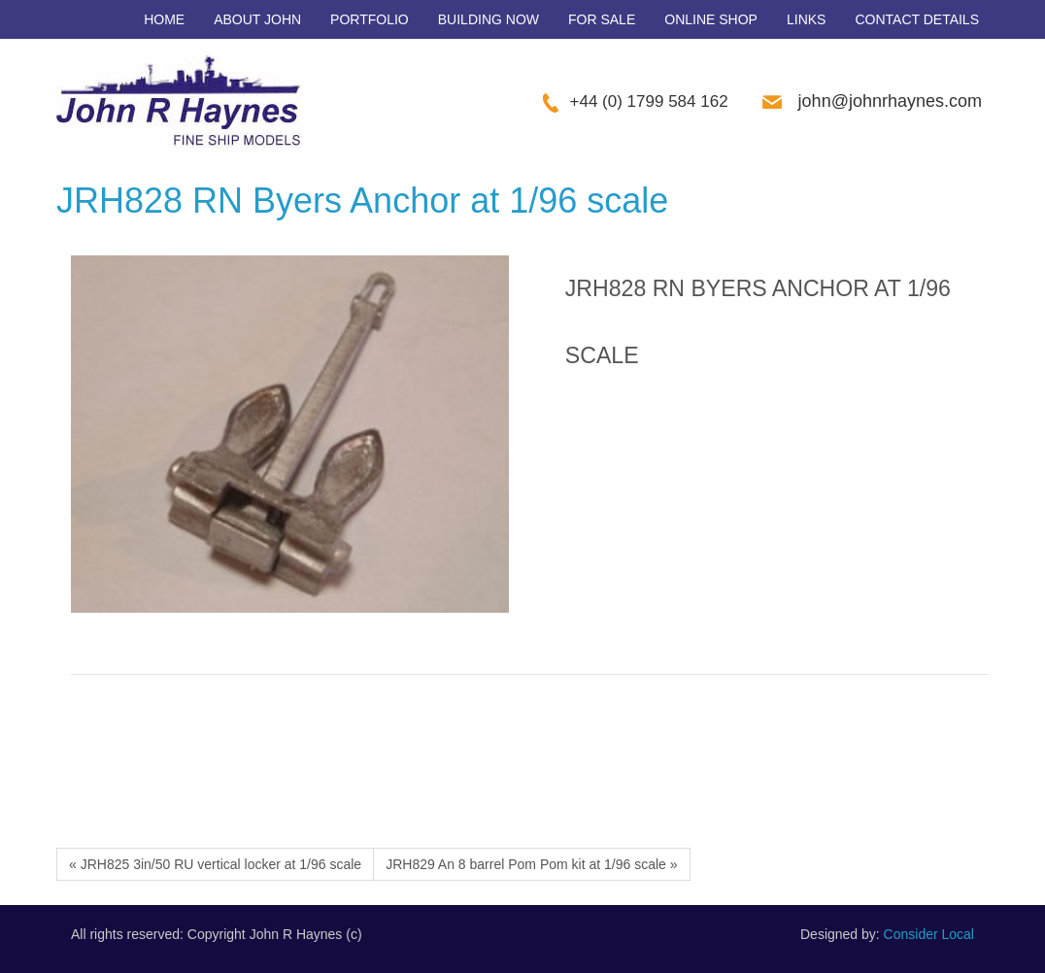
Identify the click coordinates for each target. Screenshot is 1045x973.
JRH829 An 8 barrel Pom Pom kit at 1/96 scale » (531, 864)
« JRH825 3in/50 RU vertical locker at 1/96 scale (215, 864)
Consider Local (929, 934)
